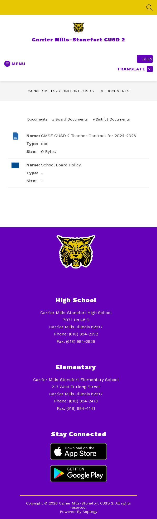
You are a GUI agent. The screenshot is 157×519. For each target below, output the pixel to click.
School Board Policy (61, 164)
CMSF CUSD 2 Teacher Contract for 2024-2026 (88, 135)
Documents (118, 91)
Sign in (148, 58)
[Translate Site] (134, 69)
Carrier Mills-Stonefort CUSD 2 (61, 91)
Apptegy (89, 512)
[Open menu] (15, 63)
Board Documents (71, 119)
